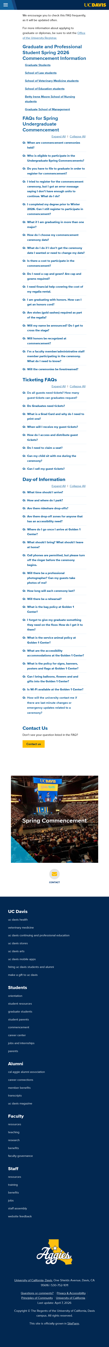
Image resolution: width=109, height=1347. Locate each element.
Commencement (18, 1027)
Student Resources (20, 1003)
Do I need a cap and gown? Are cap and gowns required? (54, 276)
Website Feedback (20, 1216)
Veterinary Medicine (21, 927)
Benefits (13, 1148)
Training (13, 1184)
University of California (70, 1298)
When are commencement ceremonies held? (53, 145)
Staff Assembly (17, 1208)
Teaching (13, 1132)
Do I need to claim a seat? (45, 447)
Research (14, 1140)
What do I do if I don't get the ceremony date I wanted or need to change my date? (56, 250)
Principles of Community (37, 1298)
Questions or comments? (37, 1293)
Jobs (11, 1200)
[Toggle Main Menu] (5, 5)
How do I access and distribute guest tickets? (52, 437)
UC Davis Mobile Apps (22, 959)
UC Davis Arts (16, 951)
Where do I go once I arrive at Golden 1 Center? (54, 532)
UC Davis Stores (18, 943)
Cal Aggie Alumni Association (26, 1072)
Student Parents (18, 1019)
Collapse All (77, 136)
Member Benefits (19, 1087)
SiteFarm (73, 1323)
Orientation (15, 995)
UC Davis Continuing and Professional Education (38, 935)
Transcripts (15, 1095)
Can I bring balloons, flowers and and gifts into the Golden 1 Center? (52, 679)
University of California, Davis (33, 1280)
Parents (13, 1051)
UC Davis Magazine (20, 1103)
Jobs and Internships (21, 1043)
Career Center (17, 1035)
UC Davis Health (18, 919)
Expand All (59, 136)
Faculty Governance (20, 1155)
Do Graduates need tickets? (46, 406)
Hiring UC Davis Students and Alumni (31, 967)
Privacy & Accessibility (71, 1293)
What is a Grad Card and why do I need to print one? (55, 416)
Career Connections (20, 1079)
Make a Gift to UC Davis (23, 975)
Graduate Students (20, 1011)
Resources (14, 1124)
